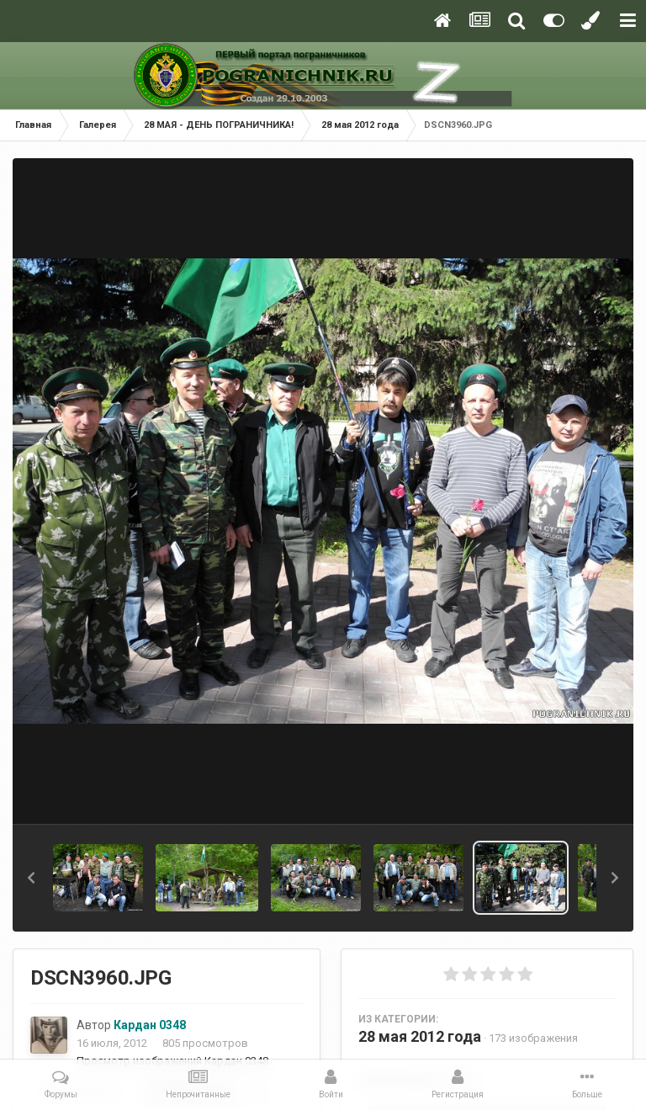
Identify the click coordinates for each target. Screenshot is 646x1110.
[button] (31, 877)
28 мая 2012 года (419, 1036)
